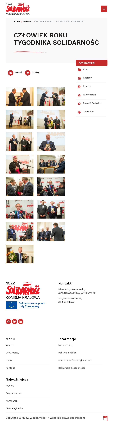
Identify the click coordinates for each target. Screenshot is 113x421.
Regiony (85, 78)
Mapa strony (65, 345)
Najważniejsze (17, 379)
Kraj (83, 69)
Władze (10, 345)
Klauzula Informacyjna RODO (75, 360)
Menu (10, 339)
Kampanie (11, 401)
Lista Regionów (14, 408)
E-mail (15, 72)
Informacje (67, 339)
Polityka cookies (67, 353)
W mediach (87, 95)
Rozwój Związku (89, 103)
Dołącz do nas (13, 393)
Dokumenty (12, 353)
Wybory (10, 386)
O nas (9, 360)
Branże (84, 86)
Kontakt (10, 368)
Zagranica (86, 112)
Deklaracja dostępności (71, 368)
